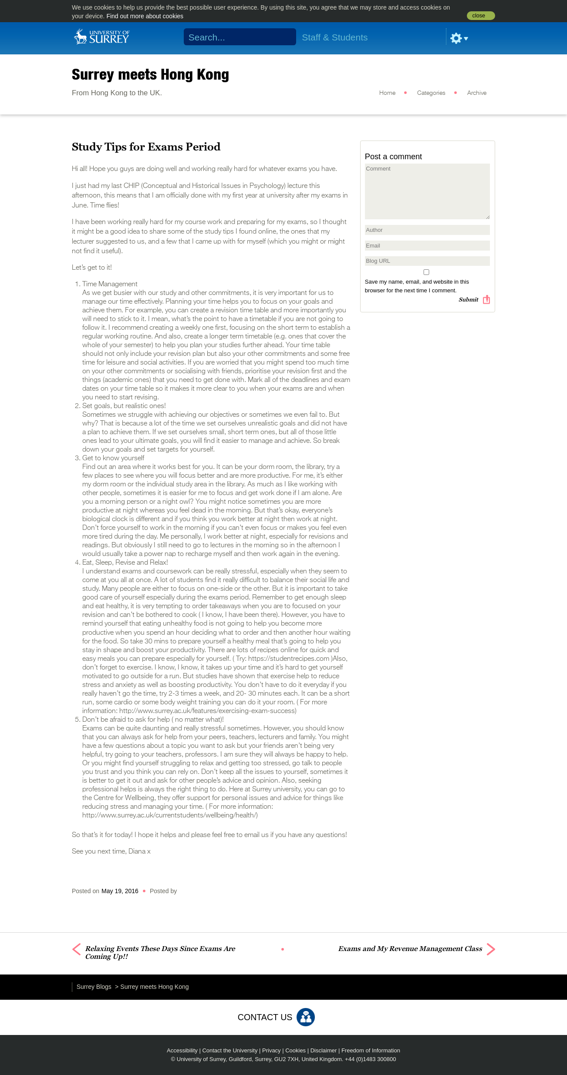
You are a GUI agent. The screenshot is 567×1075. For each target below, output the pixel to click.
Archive (476, 93)
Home (387, 93)
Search (284, 37)
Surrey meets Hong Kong (150, 74)
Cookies (295, 1050)
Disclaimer (323, 1050)
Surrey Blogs (94, 986)
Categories (431, 93)
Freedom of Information (370, 1050)
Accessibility (182, 1050)
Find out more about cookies (144, 16)
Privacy (271, 1050)
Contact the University (229, 1050)
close (478, 16)
